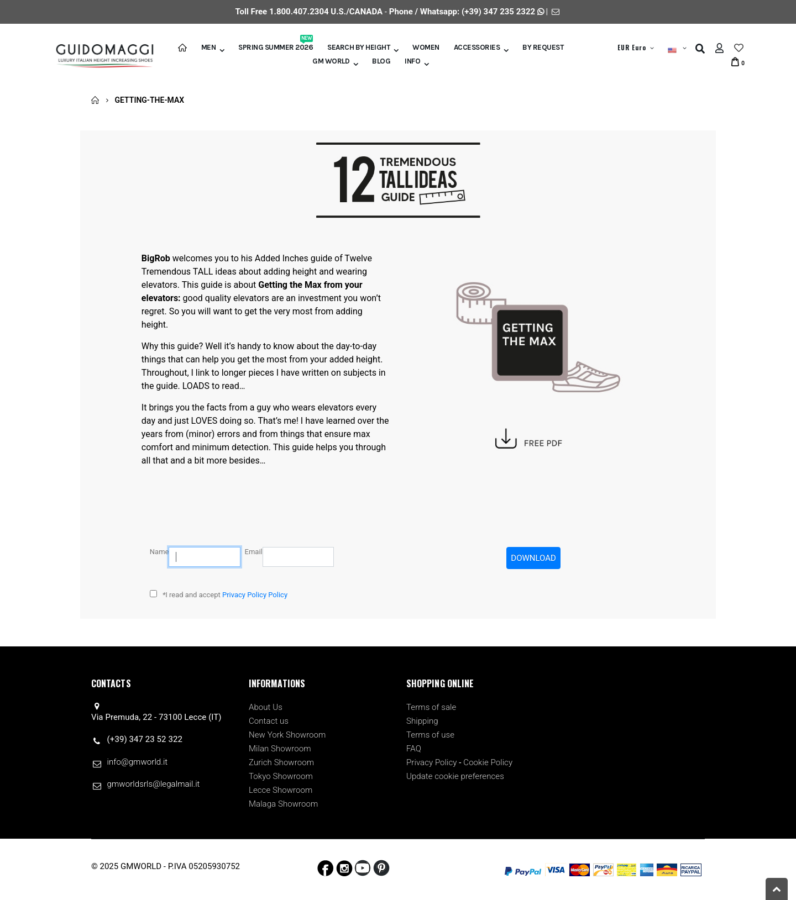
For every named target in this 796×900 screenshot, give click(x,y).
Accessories (477, 47)
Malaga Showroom (283, 804)
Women (425, 47)
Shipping (422, 721)
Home (95, 100)
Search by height (358, 47)
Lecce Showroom (280, 790)
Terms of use (430, 735)
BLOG (381, 61)
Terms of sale (431, 707)
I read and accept (225, 595)
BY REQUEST (542, 47)
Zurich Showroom (281, 762)
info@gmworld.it (137, 762)
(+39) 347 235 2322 (498, 12)
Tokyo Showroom (281, 776)
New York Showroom (287, 735)
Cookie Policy (487, 762)
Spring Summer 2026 (275, 46)
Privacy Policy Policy (254, 595)
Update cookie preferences (455, 776)
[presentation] (422, 568)
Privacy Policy (431, 762)
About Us (265, 707)
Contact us (269, 721)
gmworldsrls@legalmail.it (153, 784)
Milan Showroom (280, 749)
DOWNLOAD (533, 558)
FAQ (413, 749)
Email (254, 552)
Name (159, 552)
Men (208, 47)
